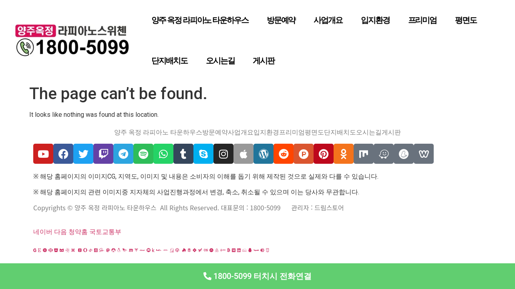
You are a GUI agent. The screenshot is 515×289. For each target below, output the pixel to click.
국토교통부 (105, 232)
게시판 (263, 60)
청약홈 (78, 232)
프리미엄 (422, 20)
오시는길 (220, 60)
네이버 (42, 232)
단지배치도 (169, 60)
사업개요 (328, 20)
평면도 (466, 20)
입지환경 (375, 20)
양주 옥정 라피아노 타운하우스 (199, 20)
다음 (60, 232)
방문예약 (281, 20)
